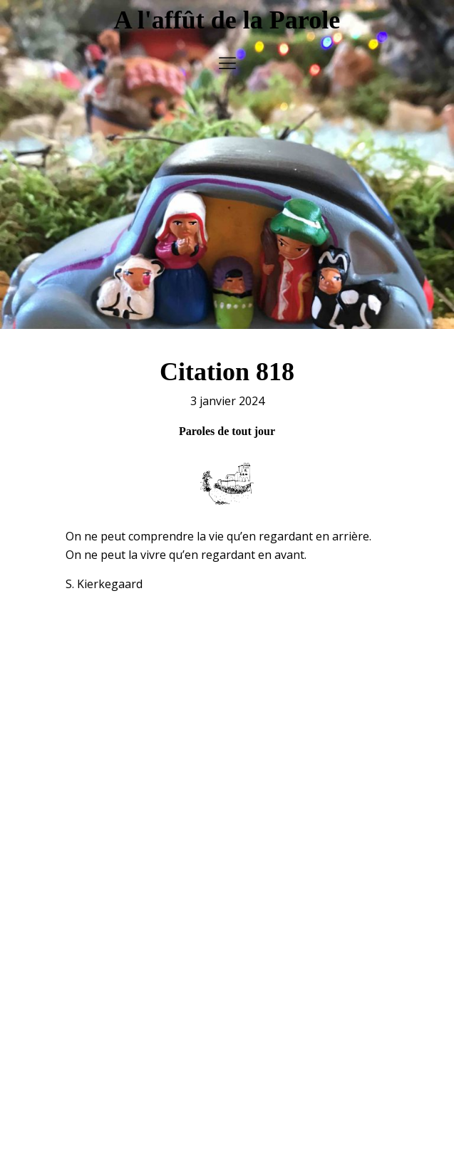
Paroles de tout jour (227, 423)
